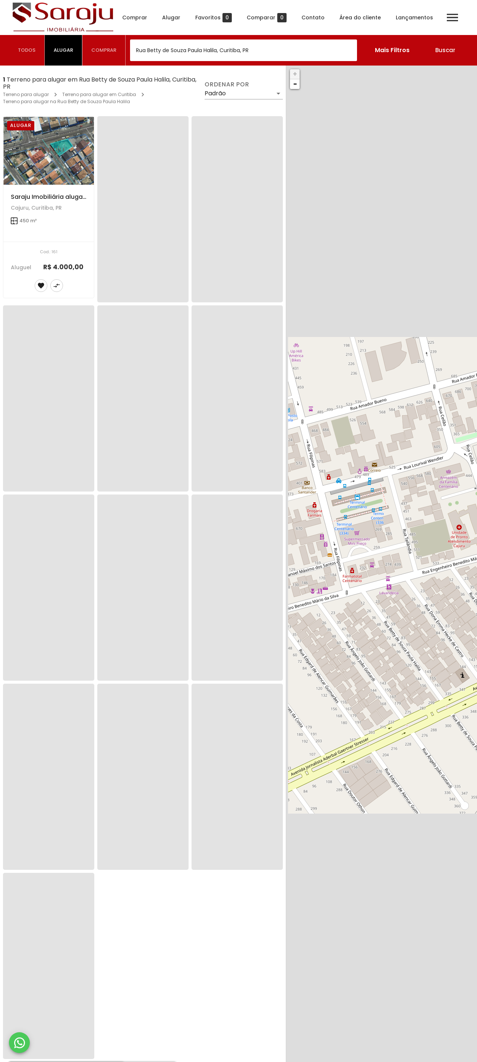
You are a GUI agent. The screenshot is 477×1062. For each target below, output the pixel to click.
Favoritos (213, 17)
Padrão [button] (215, 93)
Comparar (267, 17)
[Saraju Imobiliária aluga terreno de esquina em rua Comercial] (48, 150)
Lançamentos (414, 17)
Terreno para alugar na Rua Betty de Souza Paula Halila (66, 101)
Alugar (171, 17)
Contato (313, 17)
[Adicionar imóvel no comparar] (56, 285)
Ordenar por (227, 85)
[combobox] (243, 50)
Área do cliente (360, 17)
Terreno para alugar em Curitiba (99, 94)
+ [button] (295, 74)
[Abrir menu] (452, 17)
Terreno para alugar (26, 94)
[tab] (27, 50)
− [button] (295, 84)
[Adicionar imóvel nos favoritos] (41, 285)
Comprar (134, 17)
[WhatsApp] (19, 1042)
